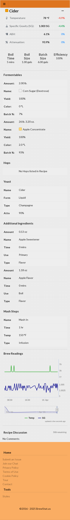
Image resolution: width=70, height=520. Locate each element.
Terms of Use (10, 471)
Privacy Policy (10, 467)
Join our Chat (10, 463)
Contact (7, 484)
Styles (6, 496)
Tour (5, 480)
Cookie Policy (10, 475)
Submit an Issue (12, 459)
